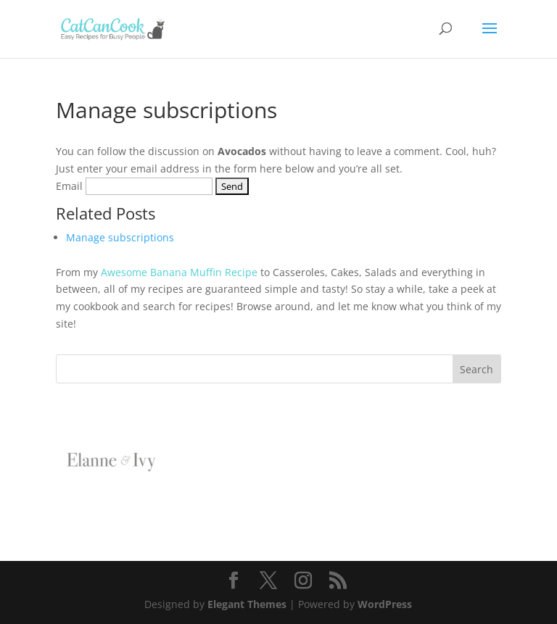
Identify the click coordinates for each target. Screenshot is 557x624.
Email (69, 186)
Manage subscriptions (120, 237)
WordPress (385, 604)
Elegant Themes (246, 604)
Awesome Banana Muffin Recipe (179, 272)
